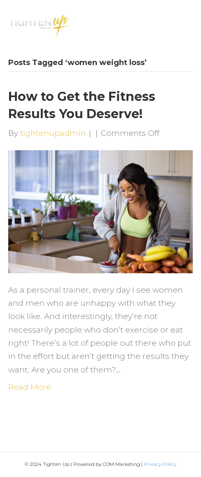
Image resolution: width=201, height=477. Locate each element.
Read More (29, 387)
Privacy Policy (160, 464)
